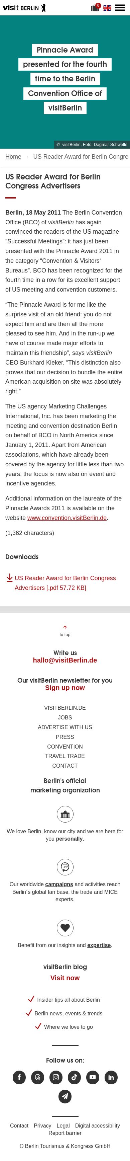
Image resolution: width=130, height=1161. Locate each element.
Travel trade (65, 756)
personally (69, 839)
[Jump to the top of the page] (64, 630)
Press (65, 737)
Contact (65, 766)
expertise (99, 945)
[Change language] (108, 7)
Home (13, 156)
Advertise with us (65, 727)
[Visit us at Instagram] (55, 1077)
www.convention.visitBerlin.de (67, 518)
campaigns (59, 884)
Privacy (42, 1126)
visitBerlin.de (65, 708)
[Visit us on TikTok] (74, 1077)
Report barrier (65, 1133)
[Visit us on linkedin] (111, 1077)
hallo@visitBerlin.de (65, 660)
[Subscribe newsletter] (65, 1096)
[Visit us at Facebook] (19, 1077)
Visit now (65, 978)
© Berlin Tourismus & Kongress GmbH (64, 1146)
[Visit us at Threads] (37, 1077)
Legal (63, 1126)
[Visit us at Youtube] (92, 1077)
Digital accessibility (97, 1126)
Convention (65, 747)
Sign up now (65, 687)
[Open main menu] (120, 7)
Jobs (65, 717)
